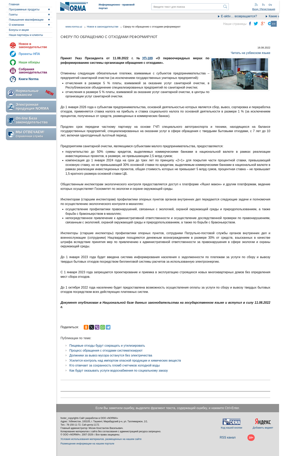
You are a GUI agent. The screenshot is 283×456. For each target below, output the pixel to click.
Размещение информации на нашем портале (87, 443)
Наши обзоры (29, 62)
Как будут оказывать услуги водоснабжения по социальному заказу (118, 370)
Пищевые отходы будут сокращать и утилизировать (107, 345)
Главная (14, 4)
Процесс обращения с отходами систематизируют (105, 350)
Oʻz (270, 5)
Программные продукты (24, 9)
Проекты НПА (29, 54)
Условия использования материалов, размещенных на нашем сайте (101, 439)
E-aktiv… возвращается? (241, 16)
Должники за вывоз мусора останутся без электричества (110, 355)
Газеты (13, 14)
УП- (145, 58)
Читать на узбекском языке (250, 53)
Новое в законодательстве (33, 45)
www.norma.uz (73, 26)
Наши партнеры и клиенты (26, 35)
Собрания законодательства (33, 71)
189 (150, 58)
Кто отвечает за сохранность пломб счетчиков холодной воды (114, 365)
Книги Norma (29, 79)
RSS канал (228, 437)
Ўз (263, 5)
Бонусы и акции (19, 29)
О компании (16, 24)
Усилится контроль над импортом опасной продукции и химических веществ (125, 360)
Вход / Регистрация (263, 9)
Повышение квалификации (26, 19)
